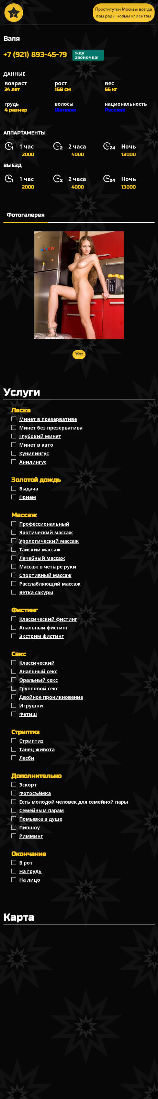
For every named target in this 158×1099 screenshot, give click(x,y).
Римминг (31, 836)
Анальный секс (38, 671)
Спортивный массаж (45, 575)
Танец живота (37, 749)
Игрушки (31, 705)
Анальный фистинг (43, 627)
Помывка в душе (40, 819)
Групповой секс (38, 688)
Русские (115, 110)
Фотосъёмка (35, 793)
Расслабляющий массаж (49, 583)
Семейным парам (41, 810)
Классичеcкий (37, 663)
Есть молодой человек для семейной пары (73, 801)
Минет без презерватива (50, 427)
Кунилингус (34, 453)
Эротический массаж (46, 532)
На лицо (29, 880)
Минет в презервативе (48, 419)
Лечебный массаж (42, 558)
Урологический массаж (49, 541)
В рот (26, 862)
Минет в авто (36, 445)
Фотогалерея (26, 215)
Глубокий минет (40, 436)
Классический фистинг (48, 619)
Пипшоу (29, 827)
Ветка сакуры (36, 592)
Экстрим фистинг (41, 636)
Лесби (26, 758)
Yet (79, 354)
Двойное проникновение (51, 697)
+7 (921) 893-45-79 (53, 55)
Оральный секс (38, 680)
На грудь (30, 871)
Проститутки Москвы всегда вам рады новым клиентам (123, 12)
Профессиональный (44, 524)
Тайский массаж (39, 549)
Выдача (28, 488)
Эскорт (28, 784)
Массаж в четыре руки (47, 566)
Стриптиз (31, 741)
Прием (27, 497)
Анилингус (32, 462)
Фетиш (28, 714)
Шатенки (65, 110)
